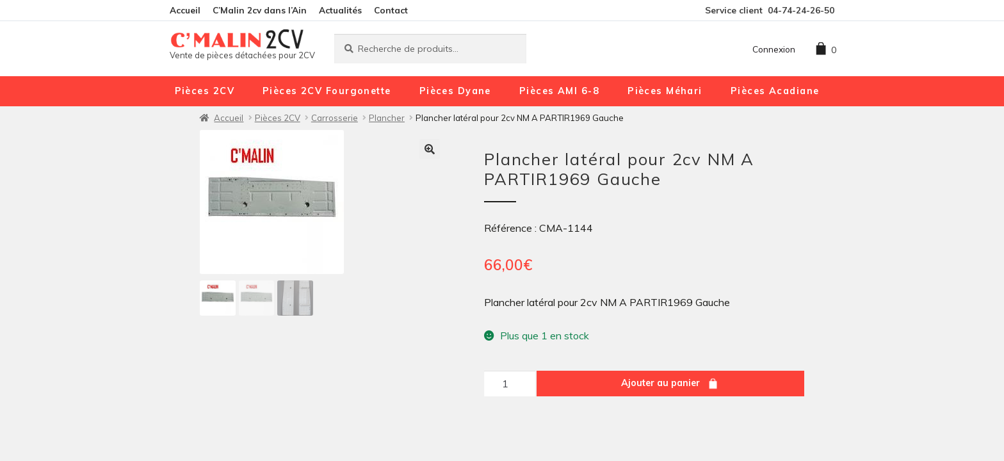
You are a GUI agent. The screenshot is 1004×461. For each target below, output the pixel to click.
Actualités (340, 9)
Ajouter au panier (660, 383)
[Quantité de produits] (509, 383)
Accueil (185, 9)
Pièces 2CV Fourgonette (327, 91)
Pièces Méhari (665, 91)
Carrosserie (334, 118)
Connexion (773, 49)
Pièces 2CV (204, 91)
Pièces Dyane (455, 91)
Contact (391, 9)
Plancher (387, 118)
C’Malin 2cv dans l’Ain (260, 9)
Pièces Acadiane (775, 91)
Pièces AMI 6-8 (559, 91)
